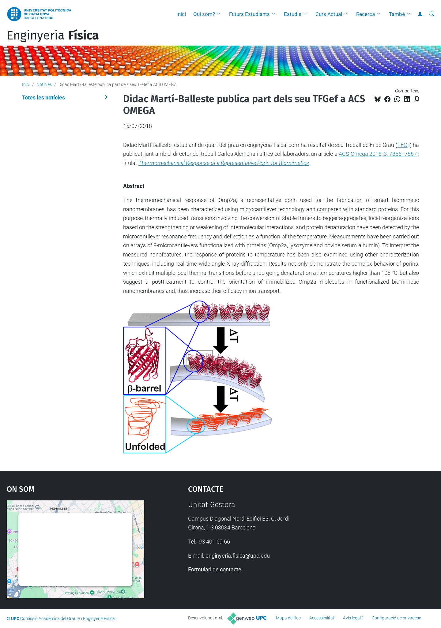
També (397, 14)
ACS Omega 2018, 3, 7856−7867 (378, 154)
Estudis (292, 14)
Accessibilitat (321, 617)
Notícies (44, 84)
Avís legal (352, 617)
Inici (181, 14)
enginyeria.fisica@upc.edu (237, 555)
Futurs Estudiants (249, 14)
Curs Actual (328, 14)
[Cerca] (431, 14)
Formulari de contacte (214, 569)
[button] (220, 14)
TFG (402, 145)
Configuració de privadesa (396, 617)
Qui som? (204, 14)
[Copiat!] (416, 99)
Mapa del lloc (288, 617)
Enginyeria (53, 35)
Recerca (365, 14)
